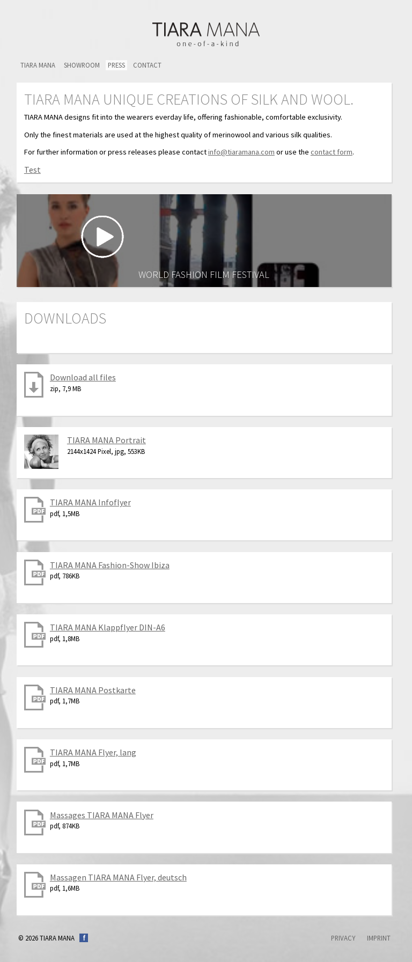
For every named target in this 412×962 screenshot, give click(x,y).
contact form (331, 152)
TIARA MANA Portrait (106, 440)
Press (116, 65)
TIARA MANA (37, 65)
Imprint (379, 938)
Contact (147, 65)
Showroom (82, 65)
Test (32, 169)
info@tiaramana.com (241, 152)
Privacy (343, 938)
